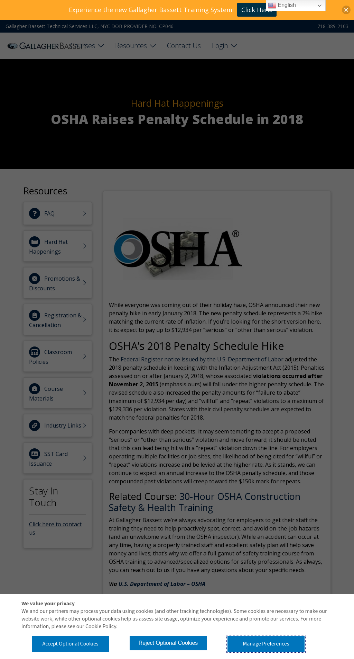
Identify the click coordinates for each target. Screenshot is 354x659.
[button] (346, 10)
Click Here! (256, 10)
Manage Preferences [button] (266, 644)
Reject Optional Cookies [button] (168, 643)
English (282, 5)
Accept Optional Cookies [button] (70, 644)
